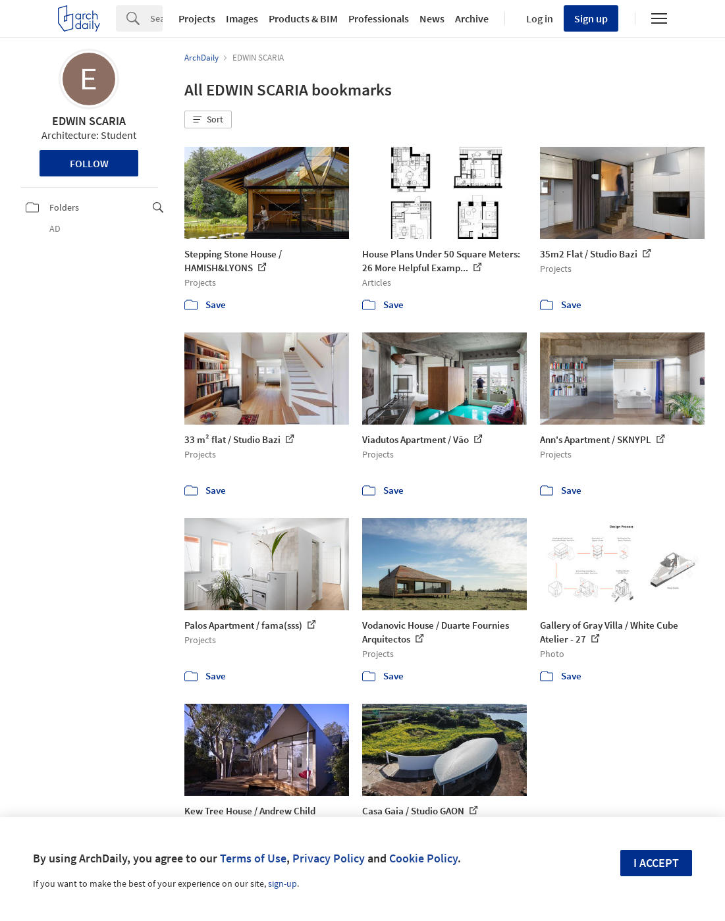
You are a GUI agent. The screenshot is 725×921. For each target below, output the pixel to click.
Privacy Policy (328, 858)
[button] (208, 120)
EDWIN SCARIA (89, 120)
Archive (472, 18)
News (431, 18)
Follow (89, 163)
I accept (656, 862)
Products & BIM (303, 18)
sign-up (282, 883)
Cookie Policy (423, 858)
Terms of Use (253, 858)
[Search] (156, 18)
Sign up (591, 18)
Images (242, 18)
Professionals (378, 18)
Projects (196, 18)
